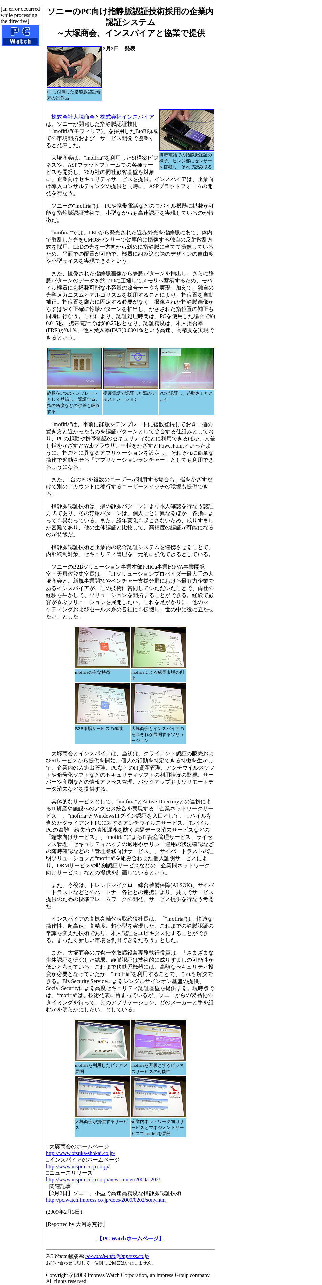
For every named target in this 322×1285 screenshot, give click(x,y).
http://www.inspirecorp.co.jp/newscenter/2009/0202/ (103, 1180)
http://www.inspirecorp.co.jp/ (78, 1166)
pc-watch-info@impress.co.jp (117, 1256)
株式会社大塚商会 (73, 117)
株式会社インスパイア (127, 117)
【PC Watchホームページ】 (130, 1238)
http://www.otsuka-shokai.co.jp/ (80, 1153)
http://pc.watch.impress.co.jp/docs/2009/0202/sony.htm (106, 1200)
